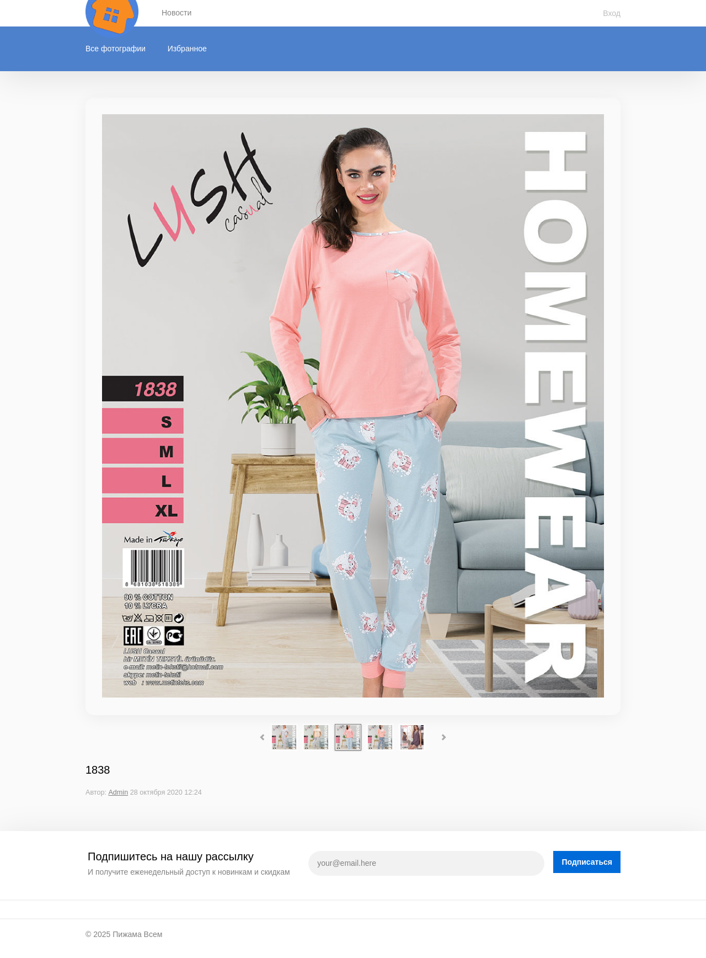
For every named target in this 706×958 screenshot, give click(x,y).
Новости (176, 12)
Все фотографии (115, 48)
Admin (118, 792)
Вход (612, 13)
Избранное (187, 48)
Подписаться (586, 862)
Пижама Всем (137, 934)
